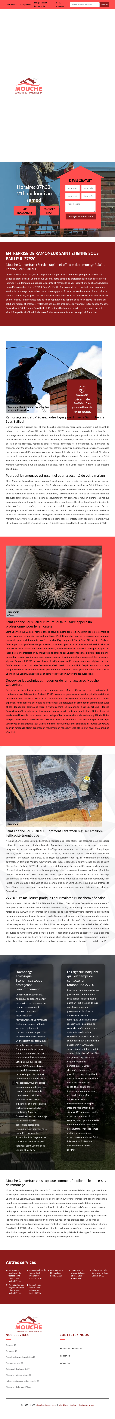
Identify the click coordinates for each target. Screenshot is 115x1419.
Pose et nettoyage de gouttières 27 (88, 57)
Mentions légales (67, 1405)
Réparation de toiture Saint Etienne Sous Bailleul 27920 (35, 1289)
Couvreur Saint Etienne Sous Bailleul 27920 (56, 1273)
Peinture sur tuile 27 (82, 76)
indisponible (12, 4)
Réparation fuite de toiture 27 (86, 114)
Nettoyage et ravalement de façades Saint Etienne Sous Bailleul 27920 (15, 1275)
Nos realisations (24, 211)
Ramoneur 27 (79, 38)
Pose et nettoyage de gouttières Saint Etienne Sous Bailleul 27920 (16, 1289)
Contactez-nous (86, 1405)
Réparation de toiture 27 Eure (86, 152)
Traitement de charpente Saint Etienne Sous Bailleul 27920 (77, 1274)
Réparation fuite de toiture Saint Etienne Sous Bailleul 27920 (37, 1274)
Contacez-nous (49, 211)
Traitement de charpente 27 (85, 95)
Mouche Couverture (46, 1405)
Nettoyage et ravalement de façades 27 (90, 133)
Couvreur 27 (78, 18)
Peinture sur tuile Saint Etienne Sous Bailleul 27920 (100, 1273)
